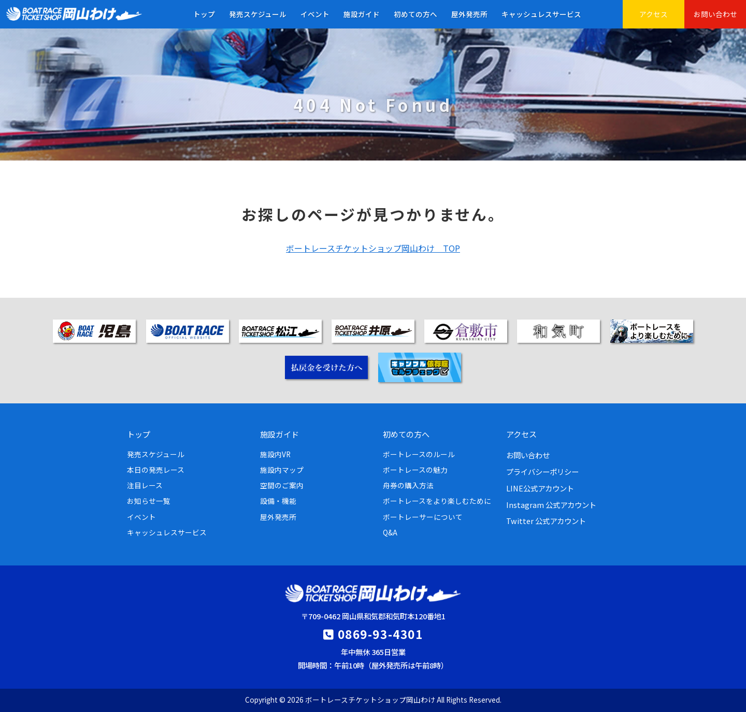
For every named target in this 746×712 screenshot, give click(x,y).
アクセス (653, 14)
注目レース (145, 485)
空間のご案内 (282, 485)
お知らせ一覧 (148, 501)
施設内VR (275, 454)
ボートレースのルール (419, 454)
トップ (204, 14)
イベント (314, 14)
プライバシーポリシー (542, 471)
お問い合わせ (715, 14)
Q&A (390, 532)
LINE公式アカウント (540, 488)
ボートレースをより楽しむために (437, 501)
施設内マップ (282, 469)
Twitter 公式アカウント (546, 520)
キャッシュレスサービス (541, 14)
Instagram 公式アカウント (551, 504)
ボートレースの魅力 (415, 469)
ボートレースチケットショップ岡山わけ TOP (373, 248)
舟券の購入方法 (408, 485)
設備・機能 (278, 501)
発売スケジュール (257, 14)
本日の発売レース (155, 469)
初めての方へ (415, 14)
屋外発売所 (469, 14)
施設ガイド (361, 14)
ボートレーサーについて (423, 517)
